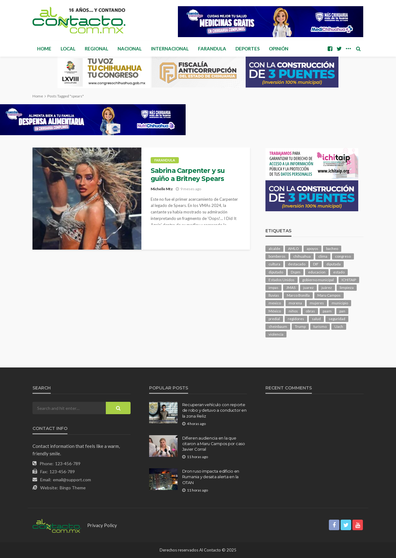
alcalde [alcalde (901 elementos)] (274, 248)
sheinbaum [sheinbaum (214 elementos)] (278, 326)
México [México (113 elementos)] (275, 311)
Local (68, 48)
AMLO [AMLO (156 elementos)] (293, 248)
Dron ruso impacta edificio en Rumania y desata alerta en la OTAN (210, 477)
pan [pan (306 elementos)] (342, 311)
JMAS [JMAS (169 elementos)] (290, 287)
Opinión (278, 48)
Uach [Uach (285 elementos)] (338, 326)
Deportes (247, 48)
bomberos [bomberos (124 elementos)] (277, 256)
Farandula (212, 48)
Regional (96, 48)
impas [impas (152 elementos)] (273, 287)
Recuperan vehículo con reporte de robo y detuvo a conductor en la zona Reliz (214, 410)
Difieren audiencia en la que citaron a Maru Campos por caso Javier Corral (213, 444)
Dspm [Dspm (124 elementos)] (295, 272)
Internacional (170, 48)
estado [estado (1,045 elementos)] (339, 272)
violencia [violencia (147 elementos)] (276, 334)
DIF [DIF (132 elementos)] (316, 264)
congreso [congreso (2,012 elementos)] (343, 256)
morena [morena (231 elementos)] (295, 303)
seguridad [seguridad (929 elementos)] (337, 318)
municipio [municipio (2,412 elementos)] (340, 303)
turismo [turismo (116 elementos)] (320, 326)
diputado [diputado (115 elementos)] (276, 272)
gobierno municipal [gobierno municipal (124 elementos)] (318, 279)
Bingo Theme (73, 487)
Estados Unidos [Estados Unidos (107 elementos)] (282, 279)
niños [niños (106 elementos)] (293, 311)
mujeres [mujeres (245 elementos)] (317, 303)
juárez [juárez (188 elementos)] (326, 287)
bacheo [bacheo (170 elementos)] (332, 248)
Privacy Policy (102, 525)
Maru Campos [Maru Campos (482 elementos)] (329, 295)
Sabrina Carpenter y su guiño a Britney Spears (188, 174)
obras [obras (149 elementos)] (310, 311)
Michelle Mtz (162, 189)
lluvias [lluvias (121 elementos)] (274, 295)
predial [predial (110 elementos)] (274, 318)
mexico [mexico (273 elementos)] (275, 303)
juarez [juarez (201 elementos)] (308, 287)
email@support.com (72, 479)
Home (44, 48)
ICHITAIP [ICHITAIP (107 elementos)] (349, 279)
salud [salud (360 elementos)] (316, 318)
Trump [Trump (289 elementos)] (300, 326)
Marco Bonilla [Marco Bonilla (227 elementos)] (298, 295)
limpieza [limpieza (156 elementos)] (347, 287)
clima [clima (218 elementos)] (322, 256)
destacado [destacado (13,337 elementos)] (296, 264)
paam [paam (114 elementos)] (327, 311)
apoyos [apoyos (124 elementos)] (312, 248)
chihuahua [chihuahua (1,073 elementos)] (302, 256)
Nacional (130, 48)
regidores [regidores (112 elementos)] (296, 318)
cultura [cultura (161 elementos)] (274, 264)
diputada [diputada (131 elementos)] (333, 264)
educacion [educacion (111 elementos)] (316, 272)
